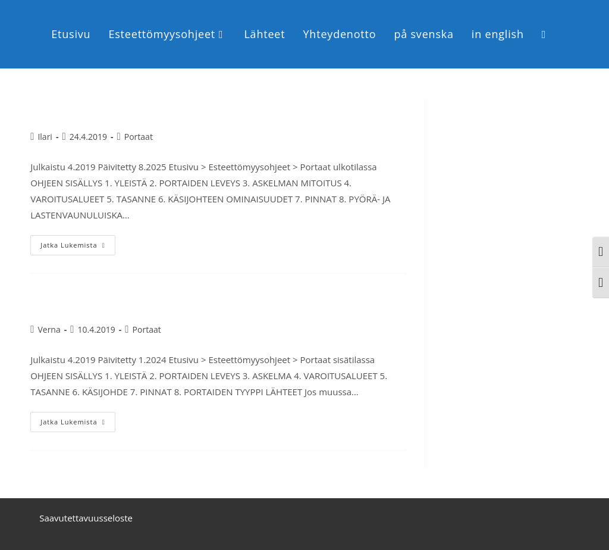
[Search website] (544, 34)
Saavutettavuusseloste (86, 518)
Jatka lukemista (77, 242)
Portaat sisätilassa (96, 301)
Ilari (44, 136)
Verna (48, 329)
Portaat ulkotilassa (98, 108)
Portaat (138, 136)
